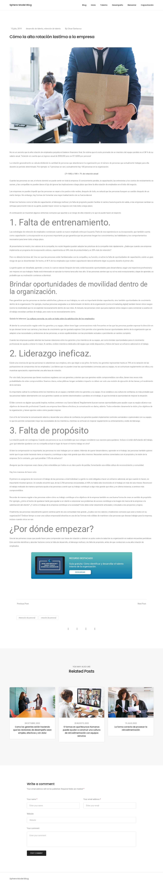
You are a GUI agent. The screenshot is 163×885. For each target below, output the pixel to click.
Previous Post (23, 604)
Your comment (33, 828)
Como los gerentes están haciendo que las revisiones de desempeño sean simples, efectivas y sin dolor (32, 730)
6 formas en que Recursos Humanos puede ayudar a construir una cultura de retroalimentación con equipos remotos (81, 731)
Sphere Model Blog (21, 4)
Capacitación (147, 5)
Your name (32, 799)
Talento (103, 5)
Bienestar (132, 5)
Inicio (93, 5)
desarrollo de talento (34, 29)
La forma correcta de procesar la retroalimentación (130, 728)
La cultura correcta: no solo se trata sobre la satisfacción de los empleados (60, 319)
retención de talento (52, 29)
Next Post (142, 604)
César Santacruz (75, 29)
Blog (84, 5)
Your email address (92, 799)
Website (30, 814)
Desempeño (117, 5)
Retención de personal (27, 618)
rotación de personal (48, 618)
